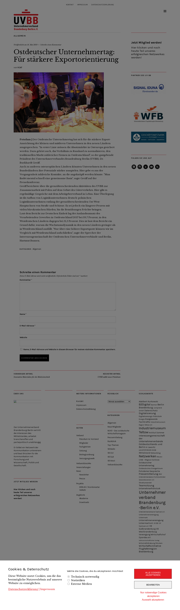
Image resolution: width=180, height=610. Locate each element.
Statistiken (78, 580)
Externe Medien (81, 583)
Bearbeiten (153, 585)
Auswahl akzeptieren (153, 599)
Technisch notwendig (85, 576)
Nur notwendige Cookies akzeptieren (153, 594)
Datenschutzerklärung (23, 589)
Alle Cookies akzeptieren (153, 573)
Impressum (47, 589)
